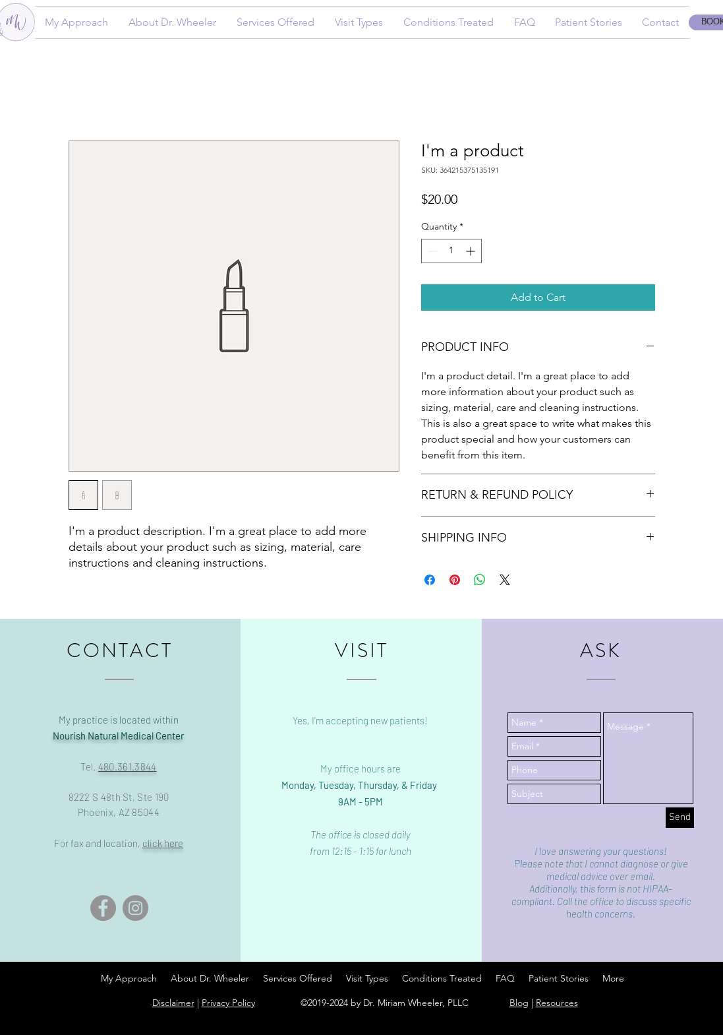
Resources (557, 1003)
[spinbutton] (451, 251)
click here (162, 843)
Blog (519, 1003)
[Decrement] (431, 251)
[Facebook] (103, 908)
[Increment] (471, 251)
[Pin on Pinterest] (455, 580)
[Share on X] (505, 580)
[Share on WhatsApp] (480, 580)
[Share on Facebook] (430, 580)
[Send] (680, 817)
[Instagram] (135, 908)
